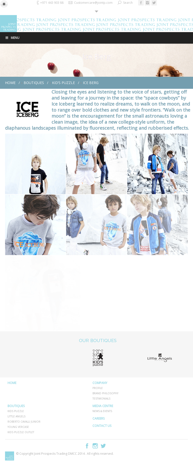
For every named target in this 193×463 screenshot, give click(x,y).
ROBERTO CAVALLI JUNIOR (24, 421)
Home (10, 82)
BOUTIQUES (34, 82)
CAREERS (98, 418)
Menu (12, 38)
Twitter (103, 445)
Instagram (95, 445)
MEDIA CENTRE (102, 406)
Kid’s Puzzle (63, 82)
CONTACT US (101, 426)
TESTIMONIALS (101, 398)
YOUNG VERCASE (18, 427)
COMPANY (99, 383)
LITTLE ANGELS (16, 416)
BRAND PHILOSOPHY (105, 393)
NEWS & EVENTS (102, 411)
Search (128, 3)
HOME (12, 383)
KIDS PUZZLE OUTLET (21, 432)
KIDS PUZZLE (16, 411)
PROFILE (97, 388)
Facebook (87, 445)
